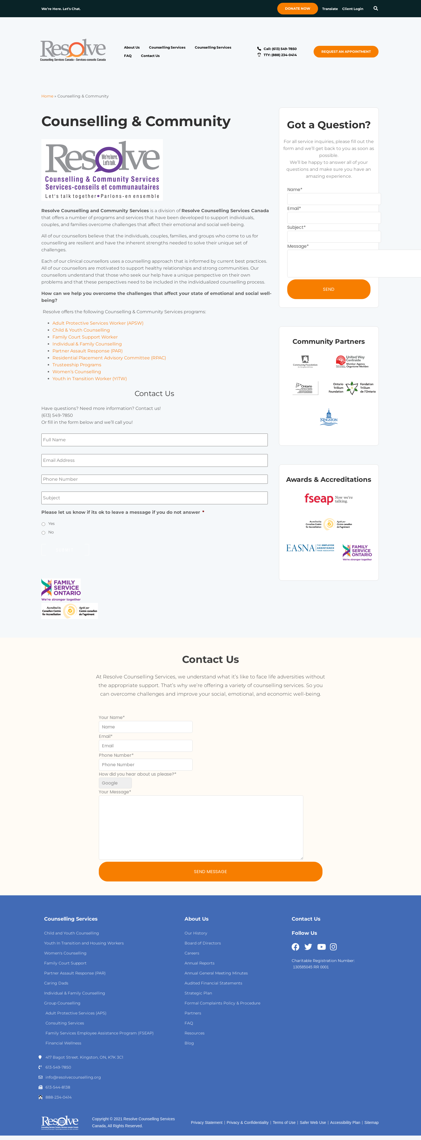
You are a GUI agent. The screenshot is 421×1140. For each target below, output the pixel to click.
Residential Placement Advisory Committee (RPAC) (109, 357)
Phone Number (115, 755)
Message (297, 246)
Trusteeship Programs (76, 364)
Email (293, 208)
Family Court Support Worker (85, 337)
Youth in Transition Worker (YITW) (89, 378)
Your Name (111, 717)
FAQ (128, 56)
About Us (132, 47)
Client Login (352, 9)
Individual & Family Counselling (87, 344)
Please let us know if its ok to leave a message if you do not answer (122, 512)
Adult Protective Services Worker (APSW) (97, 323)
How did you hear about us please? (136, 774)
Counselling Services (167, 47)
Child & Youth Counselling (81, 330)
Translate (330, 9)
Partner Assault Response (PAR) (87, 351)
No (51, 532)
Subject (295, 227)
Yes (51, 523)
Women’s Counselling (76, 371)
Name (293, 189)
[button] (376, 9)
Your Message (114, 792)
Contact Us (150, 56)
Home (47, 96)
